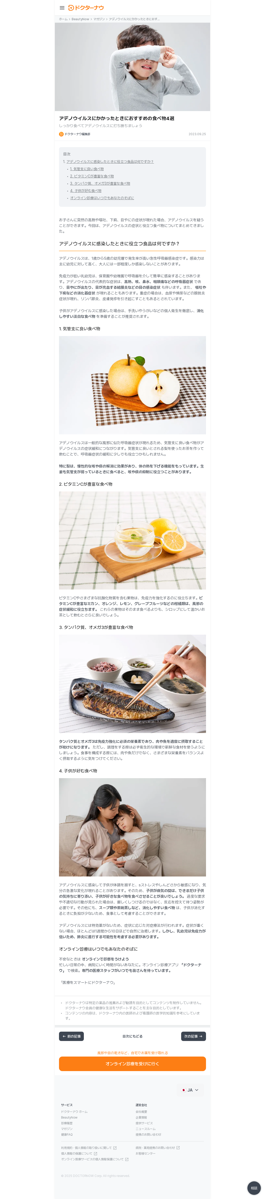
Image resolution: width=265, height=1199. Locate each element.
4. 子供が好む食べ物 (85, 191)
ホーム (63, 19)
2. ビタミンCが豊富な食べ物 (92, 176)
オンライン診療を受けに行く (132, 1063)
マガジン (99, 19)
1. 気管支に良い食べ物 (87, 169)
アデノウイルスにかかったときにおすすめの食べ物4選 (134, 19)
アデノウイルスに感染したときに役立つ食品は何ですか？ (110, 162)
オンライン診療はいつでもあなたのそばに (102, 198)
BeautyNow (80, 19)
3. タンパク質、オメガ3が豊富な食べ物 (100, 183)
